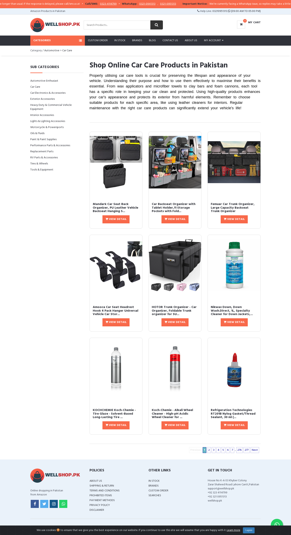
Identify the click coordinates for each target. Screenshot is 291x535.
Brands (137, 40)
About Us (191, 40)
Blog (152, 40)
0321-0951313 (175, 4)
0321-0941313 (155, 4)
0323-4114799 (115, 4)
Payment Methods (102, 500)
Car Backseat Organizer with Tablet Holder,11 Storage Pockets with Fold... (173, 208)
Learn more (233, 530)
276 (239, 450)
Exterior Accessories (42, 99)
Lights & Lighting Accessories (47, 121)
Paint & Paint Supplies (43, 139)
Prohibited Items (101, 495)
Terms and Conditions (105, 490)
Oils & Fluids (37, 133)
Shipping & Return (102, 485)
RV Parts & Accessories (44, 157)
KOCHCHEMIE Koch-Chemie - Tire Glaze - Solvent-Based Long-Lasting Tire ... (114, 414)
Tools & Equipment (41, 169)
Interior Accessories (42, 115)
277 (247, 450)
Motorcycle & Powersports (47, 127)
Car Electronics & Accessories (47, 93)
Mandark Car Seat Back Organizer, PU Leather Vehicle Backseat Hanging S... (115, 208)
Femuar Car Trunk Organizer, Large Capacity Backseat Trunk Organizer (233, 208)
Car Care (67, 50)
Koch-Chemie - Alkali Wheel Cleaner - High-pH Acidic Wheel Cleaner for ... (172, 414)
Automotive (51, 50)
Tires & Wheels (39, 163)
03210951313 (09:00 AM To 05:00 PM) (236, 11)
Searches (155, 495)
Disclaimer (97, 510)
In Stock (119, 40)
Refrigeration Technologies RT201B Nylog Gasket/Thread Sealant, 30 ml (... (233, 414)
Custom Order (98, 40)
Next (255, 450)
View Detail (116, 219)
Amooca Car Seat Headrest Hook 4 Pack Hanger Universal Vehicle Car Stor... (115, 311)
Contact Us (170, 40)
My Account (214, 40)
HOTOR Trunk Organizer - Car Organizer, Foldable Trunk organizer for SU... (174, 311)
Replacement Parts (41, 151)
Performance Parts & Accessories (50, 145)
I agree (248, 530)
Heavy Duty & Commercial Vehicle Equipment (51, 107)
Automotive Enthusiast (44, 81)
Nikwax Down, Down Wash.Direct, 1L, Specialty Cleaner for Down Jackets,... (232, 311)
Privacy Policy (100, 505)
